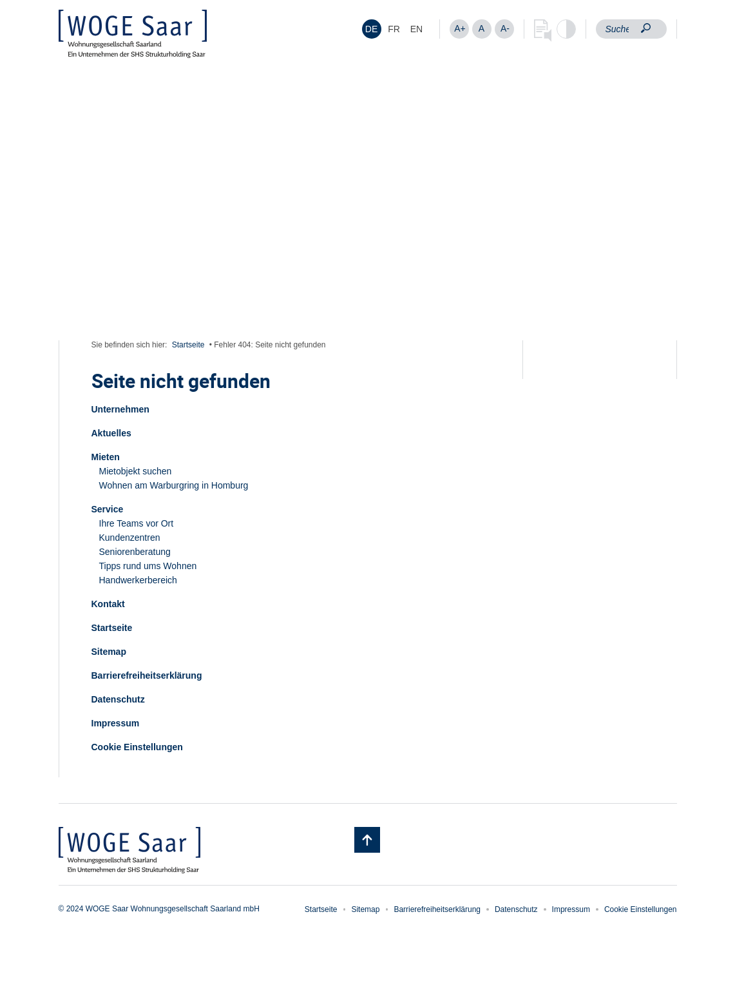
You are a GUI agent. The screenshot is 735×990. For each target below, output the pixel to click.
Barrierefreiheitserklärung (146, 675)
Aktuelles (111, 433)
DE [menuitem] (371, 29)
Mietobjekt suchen (135, 471)
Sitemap (108, 651)
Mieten (105, 457)
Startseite (188, 344)
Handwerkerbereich (138, 580)
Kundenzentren (129, 537)
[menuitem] (371, 29)
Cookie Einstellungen (137, 747)
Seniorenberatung (135, 552)
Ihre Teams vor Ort (136, 523)
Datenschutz (118, 699)
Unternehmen (120, 409)
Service (107, 509)
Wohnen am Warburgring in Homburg (174, 485)
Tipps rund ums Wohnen (148, 566)
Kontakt (108, 604)
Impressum (115, 723)
